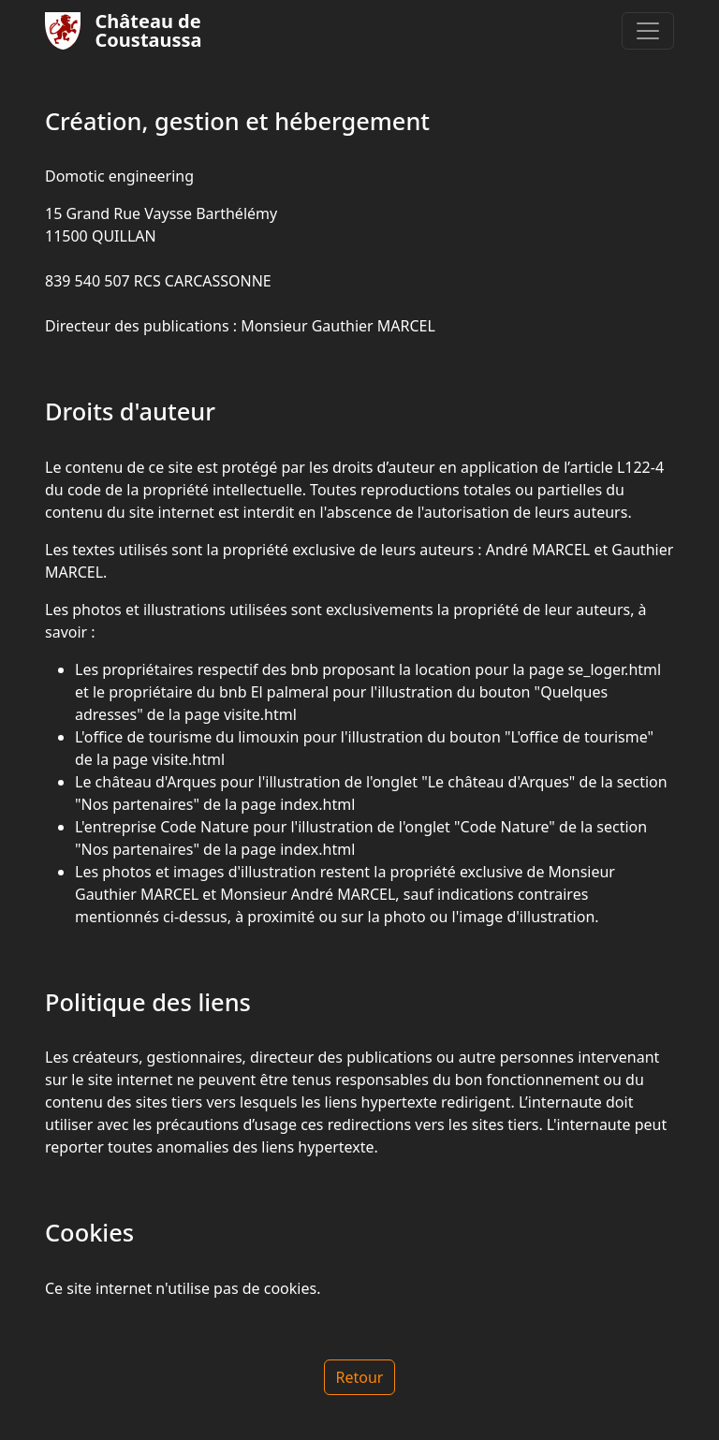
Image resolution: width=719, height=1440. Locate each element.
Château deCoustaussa (123, 30)
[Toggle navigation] (648, 31)
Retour (360, 1377)
